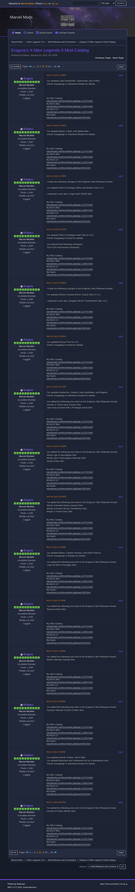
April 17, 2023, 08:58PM (56, 283)
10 (49, 66)
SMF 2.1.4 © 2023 (14, 887)
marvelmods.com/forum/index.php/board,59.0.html (68, 117)
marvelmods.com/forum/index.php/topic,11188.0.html (70, 106)
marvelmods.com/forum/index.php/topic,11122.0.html (70, 112)
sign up (54, 3)
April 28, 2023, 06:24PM (56, 497)
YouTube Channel (65, 33)
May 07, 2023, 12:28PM (56, 651)
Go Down (15, 67)
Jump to (82, 866)
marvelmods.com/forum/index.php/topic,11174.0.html (70, 101)
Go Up (13, 852)
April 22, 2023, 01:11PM (56, 387)
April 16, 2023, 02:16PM (56, 229)
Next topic (118, 58)
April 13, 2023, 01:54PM (56, 125)
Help (102, 884)
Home (16, 33)
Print (121, 67)
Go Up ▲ (124, 884)
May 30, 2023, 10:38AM (56, 752)
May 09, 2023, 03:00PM (56, 701)
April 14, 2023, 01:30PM (56, 176)
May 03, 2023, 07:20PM (56, 600)
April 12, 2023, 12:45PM (56, 75)
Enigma (28, 78)
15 (55, 66)
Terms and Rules (112, 884)
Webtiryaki (21, 884)
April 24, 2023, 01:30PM (56, 446)
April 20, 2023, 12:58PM (56, 336)
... (36, 66)
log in (45, 3)
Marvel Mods (21, 17)
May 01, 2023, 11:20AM (56, 547)
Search (28, 33)
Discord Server (44, 33)
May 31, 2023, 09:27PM (56, 802)
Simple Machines (29, 887)
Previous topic (103, 58)
